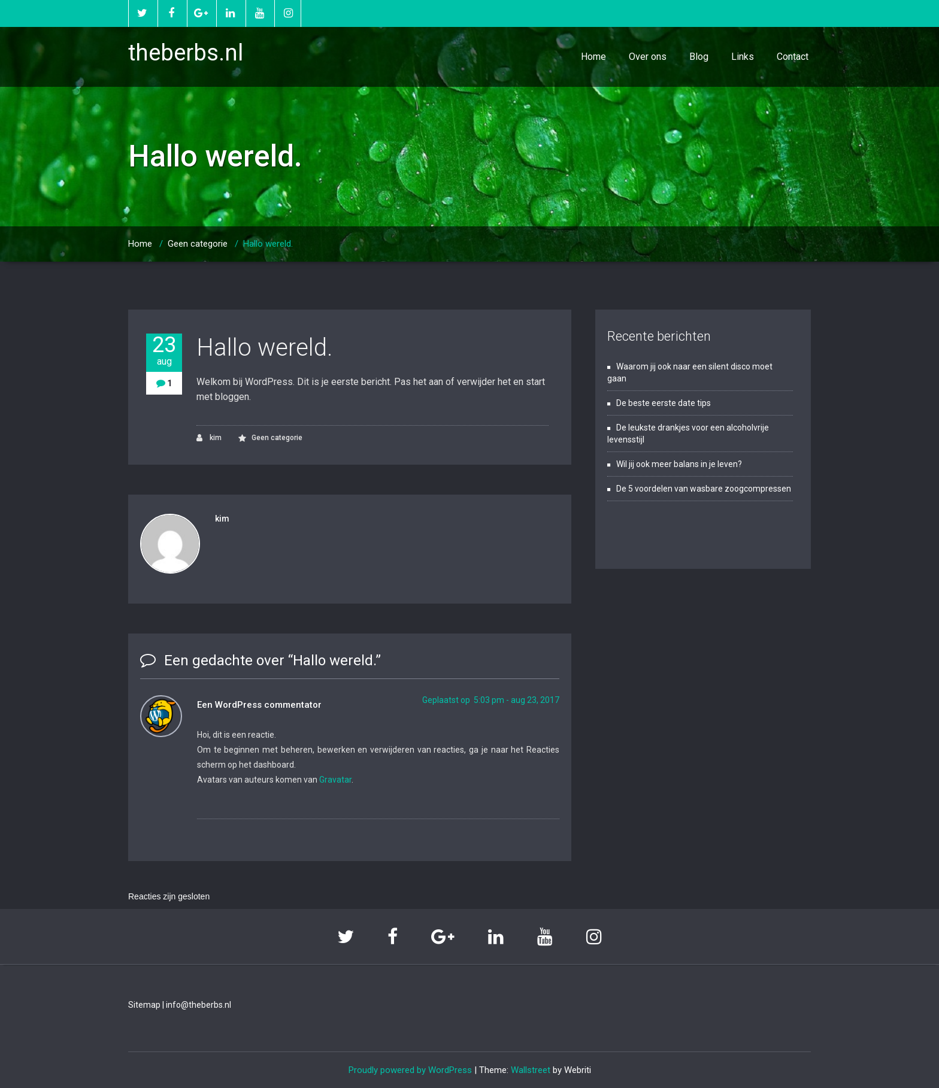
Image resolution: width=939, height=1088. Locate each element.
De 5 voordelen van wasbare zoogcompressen (703, 488)
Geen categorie (198, 243)
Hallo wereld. (268, 243)
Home (593, 56)
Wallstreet (530, 1070)
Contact (792, 56)
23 (164, 351)
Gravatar (335, 779)
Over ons (648, 56)
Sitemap (144, 1005)
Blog (698, 56)
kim (209, 438)
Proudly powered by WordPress (410, 1070)
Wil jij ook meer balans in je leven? (679, 464)
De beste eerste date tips (663, 403)
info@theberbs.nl (198, 1005)
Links (742, 56)
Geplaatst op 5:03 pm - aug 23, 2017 (490, 700)
